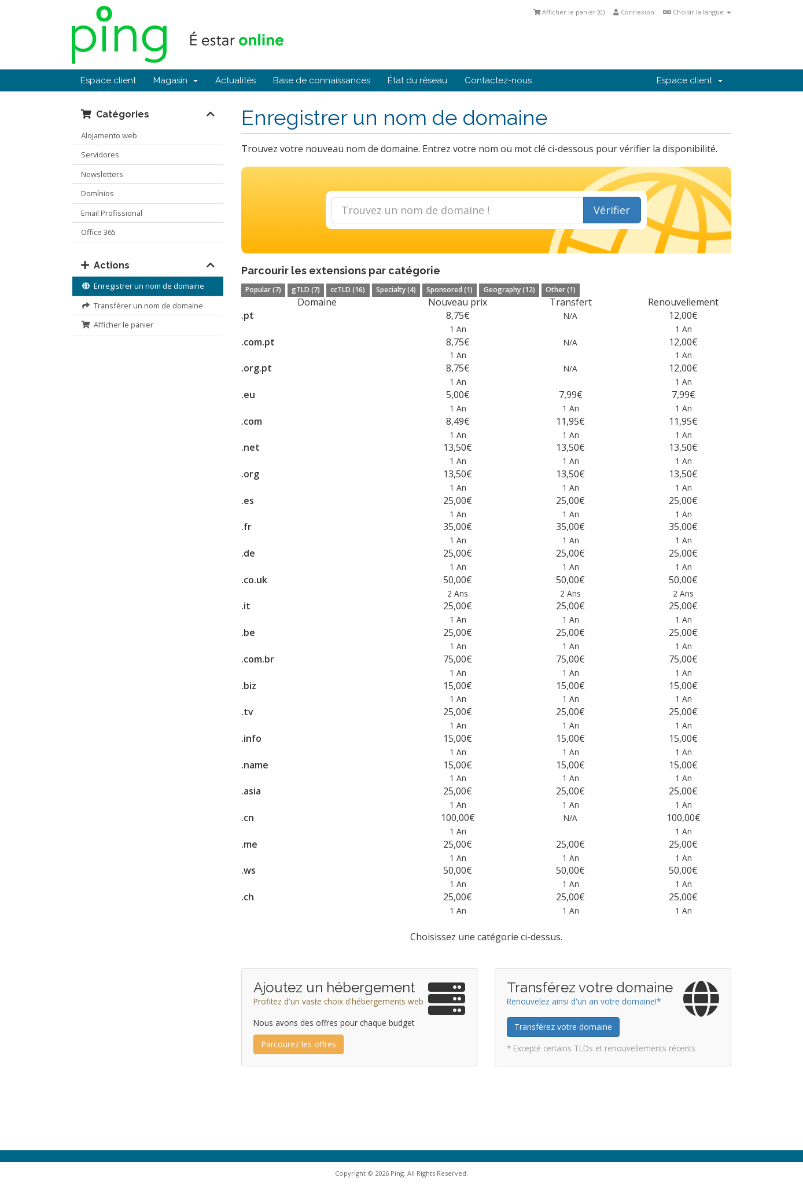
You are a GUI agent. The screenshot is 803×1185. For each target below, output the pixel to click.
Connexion (633, 12)
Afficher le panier (117, 324)
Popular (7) (263, 290)
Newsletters (102, 174)
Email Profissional (111, 213)
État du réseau (417, 80)
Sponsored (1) (449, 290)
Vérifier (612, 210)
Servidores (100, 154)
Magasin (175, 80)
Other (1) (561, 290)
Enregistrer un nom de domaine (142, 286)
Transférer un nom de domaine (142, 305)
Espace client (108, 80)
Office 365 (98, 232)
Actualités (235, 80)
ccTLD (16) (347, 290)
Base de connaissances (321, 80)
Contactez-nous (498, 80)
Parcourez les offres (298, 1044)
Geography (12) (509, 290)
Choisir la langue (697, 12)
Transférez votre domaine (563, 1026)
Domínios (97, 193)
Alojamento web (109, 135)
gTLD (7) (306, 290)
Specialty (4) (396, 290)
